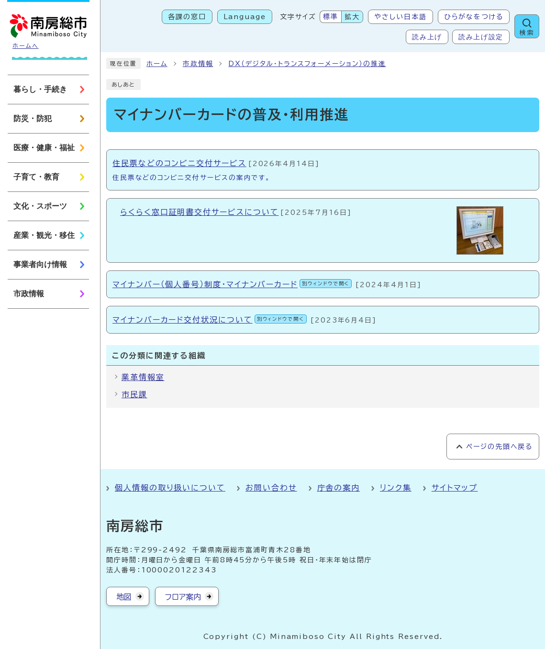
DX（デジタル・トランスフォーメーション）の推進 (307, 63)
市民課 (134, 394)
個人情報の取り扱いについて (170, 488)
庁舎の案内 (338, 488)
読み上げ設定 (480, 37)
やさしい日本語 (400, 16)
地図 (124, 597)
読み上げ (427, 37)
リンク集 (396, 488)
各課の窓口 (187, 16)
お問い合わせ (271, 488)
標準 (330, 16)
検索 (527, 33)
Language (244, 16)
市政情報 (198, 63)
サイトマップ (455, 488)
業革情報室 (143, 377)
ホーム (156, 63)
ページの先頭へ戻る (499, 446)
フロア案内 (183, 597)
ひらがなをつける (473, 16)
